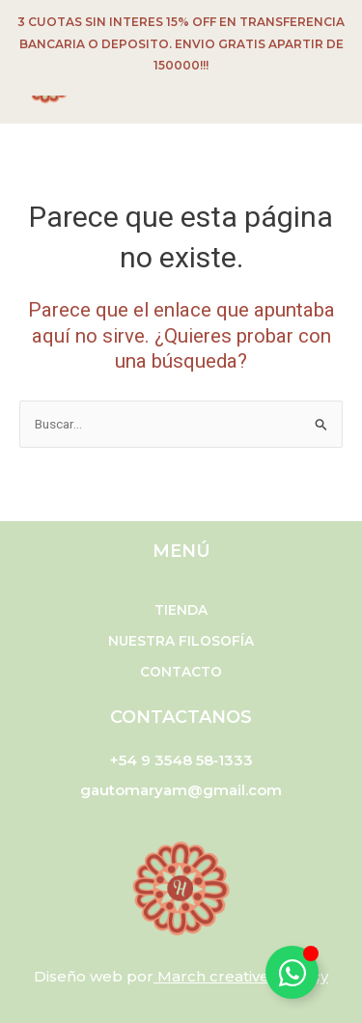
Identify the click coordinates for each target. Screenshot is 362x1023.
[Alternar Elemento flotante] (292, 972)
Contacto (181, 671)
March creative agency (242, 976)
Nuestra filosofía (181, 641)
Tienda (181, 610)
